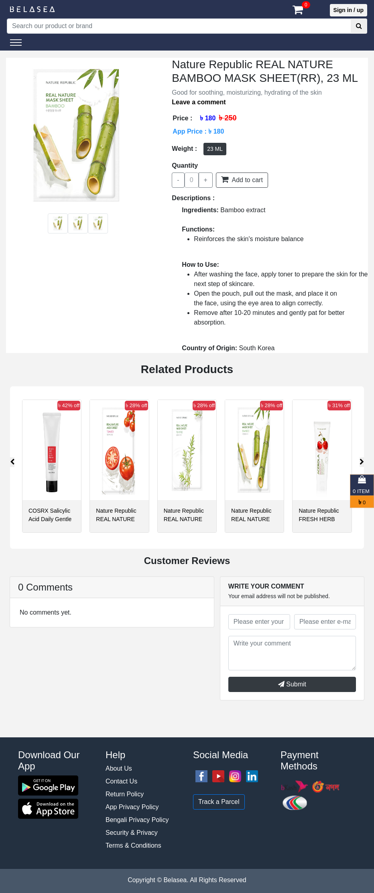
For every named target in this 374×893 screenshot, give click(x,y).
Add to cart (242, 179)
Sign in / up (348, 10)
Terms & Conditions (133, 845)
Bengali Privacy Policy (137, 819)
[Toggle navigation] (15, 43)
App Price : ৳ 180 (198, 131)
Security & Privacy (132, 832)
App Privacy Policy (132, 807)
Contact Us (121, 781)
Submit (292, 684)
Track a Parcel (219, 801)
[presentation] (12, 462)
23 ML (215, 149)
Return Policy (125, 794)
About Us (119, 768)
